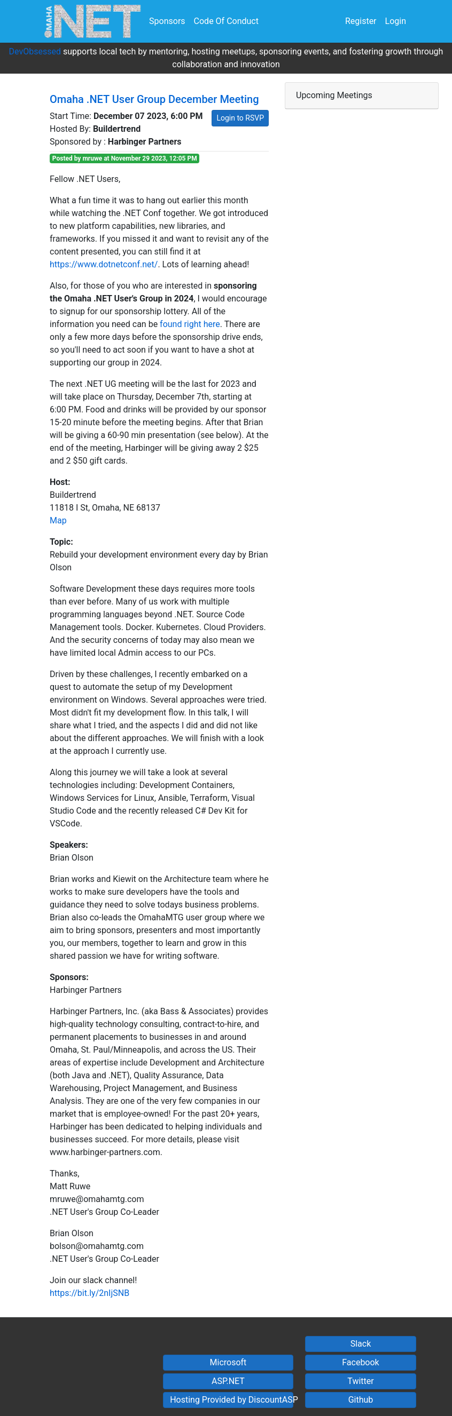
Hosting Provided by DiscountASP (231, 1400)
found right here (190, 324)
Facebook (360, 1362)
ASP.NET (228, 1381)
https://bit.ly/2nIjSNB (89, 1293)
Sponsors (167, 21)
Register (361, 21)
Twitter (360, 1381)
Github (360, 1400)
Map (58, 520)
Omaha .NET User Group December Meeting (154, 99)
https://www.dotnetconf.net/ (104, 264)
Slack (360, 1344)
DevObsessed (35, 51)
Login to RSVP (240, 118)
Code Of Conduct (226, 21)
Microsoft (228, 1362)
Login (395, 21)
